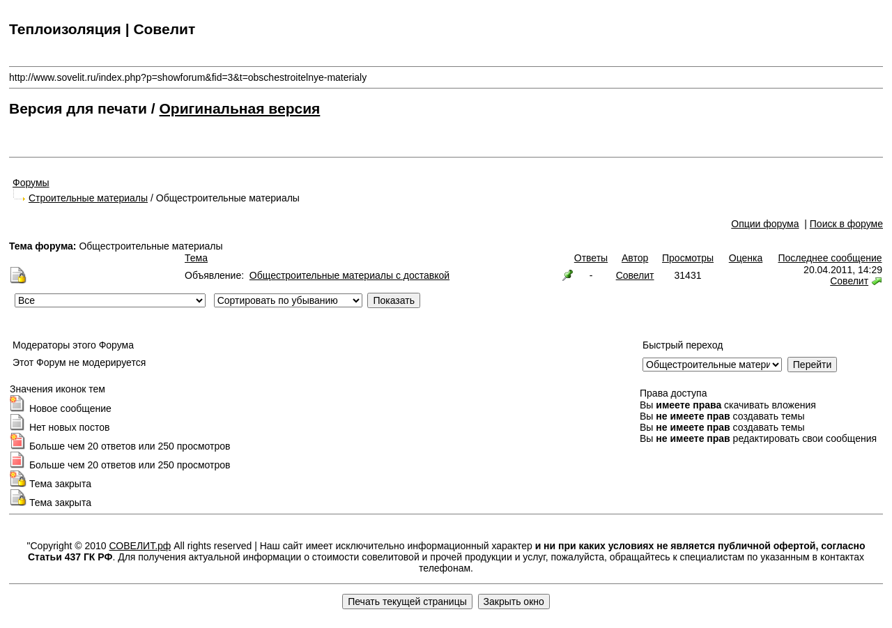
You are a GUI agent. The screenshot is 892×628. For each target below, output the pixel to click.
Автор (635, 257)
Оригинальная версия (240, 108)
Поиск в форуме (846, 223)
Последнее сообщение (830, 257)
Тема (196, 257)
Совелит (635, 275)
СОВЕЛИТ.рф (140, 545)
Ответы (591, 257)
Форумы (31, 182)
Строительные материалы (88, 198)
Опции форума (765, 223)
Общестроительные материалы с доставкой (349, 275)
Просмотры (688, 257)
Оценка (746, 257)
